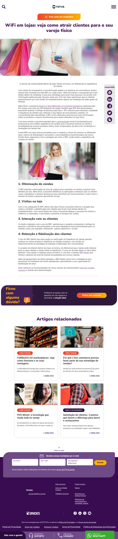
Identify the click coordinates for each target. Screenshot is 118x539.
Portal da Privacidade (11, 526)
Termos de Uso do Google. (87, 522)
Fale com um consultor (61, 16)
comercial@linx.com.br (37, 494)
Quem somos (80, 484)
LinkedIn (80, 513)
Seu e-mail (44, 461)
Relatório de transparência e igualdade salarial (81, 501)
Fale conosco (60, 484)
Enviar (100, 462)
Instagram (85, 513)
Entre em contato (91, 295)
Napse (77, 488)
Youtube (89, 513)
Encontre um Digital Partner (80, 494)
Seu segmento (73, 461)
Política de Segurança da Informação (99, 526)
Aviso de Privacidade (65, 469)
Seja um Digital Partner (61, 489)
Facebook (75, 513)
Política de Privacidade (67, 522)
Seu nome (17, 461)
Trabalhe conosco (62, 493)
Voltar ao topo (59, 450)
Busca (4, 7)
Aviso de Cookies (32, 527)
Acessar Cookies (51, 527)
